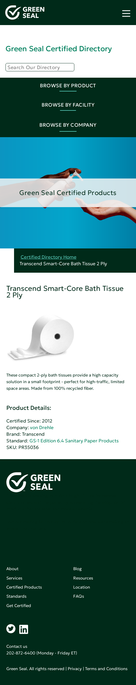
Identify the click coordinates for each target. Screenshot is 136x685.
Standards (16, 596)
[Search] (40, 67)
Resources (83, 578)
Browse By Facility (68, 105)
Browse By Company (68, 125)
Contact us (16, 646)
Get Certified (18, 605)
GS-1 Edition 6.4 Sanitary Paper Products (74, 441)
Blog (77, 568)
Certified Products (24, 587)
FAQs (78, 596)
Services (14, 578)
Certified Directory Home (49, 257)
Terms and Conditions (106, 668)
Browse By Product (68, 85)
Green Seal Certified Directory (59, 48)
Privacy (75, 668)
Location (81, 587)
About (12, 568)
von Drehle (42, 428)
